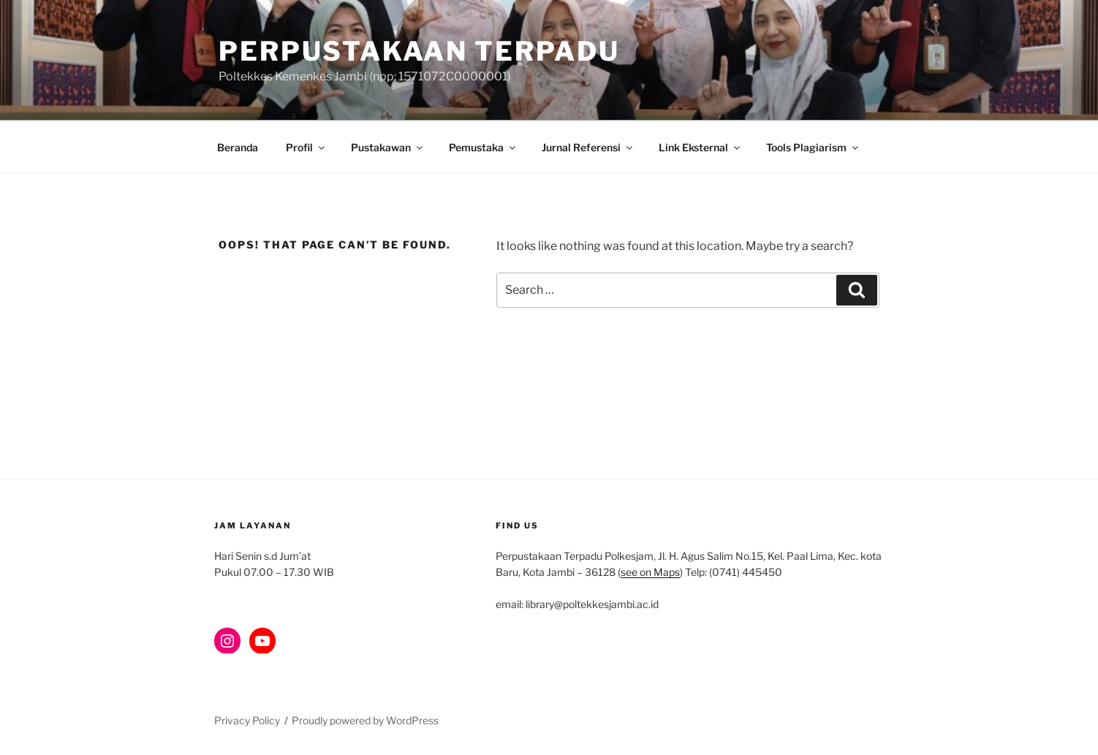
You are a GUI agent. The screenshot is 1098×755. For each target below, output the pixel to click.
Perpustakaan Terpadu (419, 51)
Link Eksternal (700, 147)
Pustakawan (388, 147)
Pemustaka (483, 147)
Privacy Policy (247, 720)
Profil (306, 147)
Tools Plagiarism (813, 147)
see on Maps (650, 572)
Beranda (237, 147)
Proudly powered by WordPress (365, 720)
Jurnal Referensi (588, 147)
